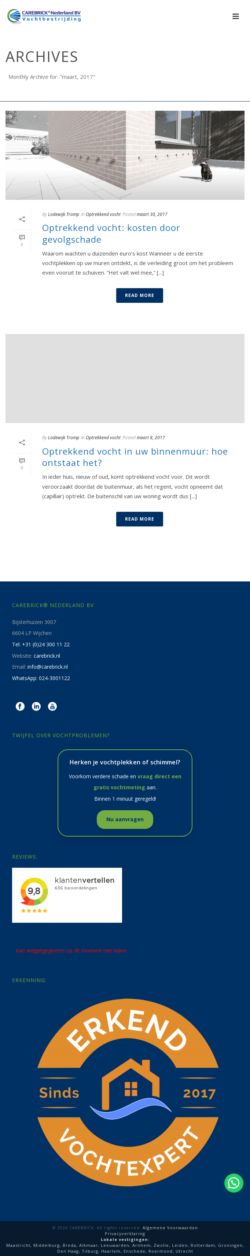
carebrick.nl (47, 655)
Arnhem (141, 1245)
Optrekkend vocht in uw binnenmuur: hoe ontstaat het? (135, 457)
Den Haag (68, 1251)
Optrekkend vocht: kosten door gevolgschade (111, 233)
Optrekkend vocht (103, 214)
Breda (69, 1245)
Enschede (135, 1251)
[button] (233, 1183)
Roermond (160, 1251)
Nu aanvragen (125, 819)
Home (123, 96)
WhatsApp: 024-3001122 (41, 678)
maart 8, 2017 (151, 437)
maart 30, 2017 (152, 214)
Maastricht (18, 1245)
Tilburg (90, 1251)
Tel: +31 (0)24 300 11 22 (41, 644)
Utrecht (184, 1251)
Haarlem (111, 1251)
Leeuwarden (115, 1245)
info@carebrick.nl (47, 666)
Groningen (230, 1245)
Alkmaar (88, 1245)
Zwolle (161, 1245)
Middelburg (46, 1245)
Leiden (180, 1245)
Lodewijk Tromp (63, 214)
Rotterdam (203, 1245)
